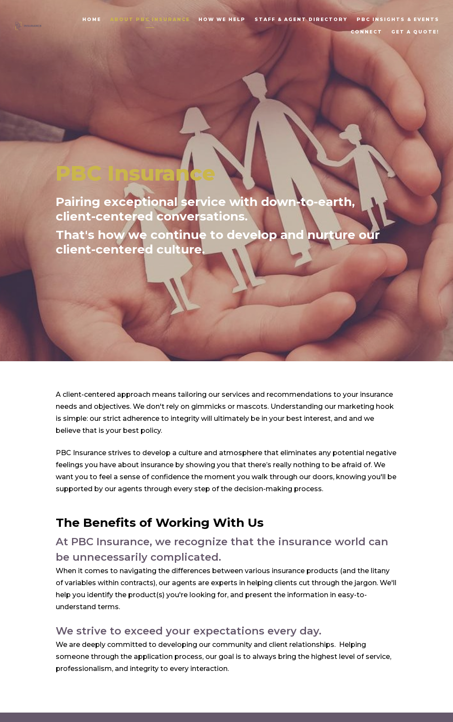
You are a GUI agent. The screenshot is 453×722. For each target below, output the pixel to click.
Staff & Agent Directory (301, 19)
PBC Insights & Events (398, 19)
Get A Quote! (415, 32)
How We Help (222, 19)
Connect (366, 32)
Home (91, 19)
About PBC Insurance (150, 19)
